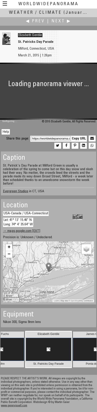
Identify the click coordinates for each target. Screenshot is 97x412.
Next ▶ (61, 21)
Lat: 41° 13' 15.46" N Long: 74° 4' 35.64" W (18, 222)
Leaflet (56, 301)
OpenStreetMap (77, 301)
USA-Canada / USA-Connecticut (25, 213)
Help (5, 132)
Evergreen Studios (15, 191)
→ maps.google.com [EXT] (21, 231)
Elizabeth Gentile (30, 35)
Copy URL (79, 138)
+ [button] (9, 247)
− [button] (9, 254)
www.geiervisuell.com (14, 405)
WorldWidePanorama (48, 4)
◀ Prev (35, 21)
